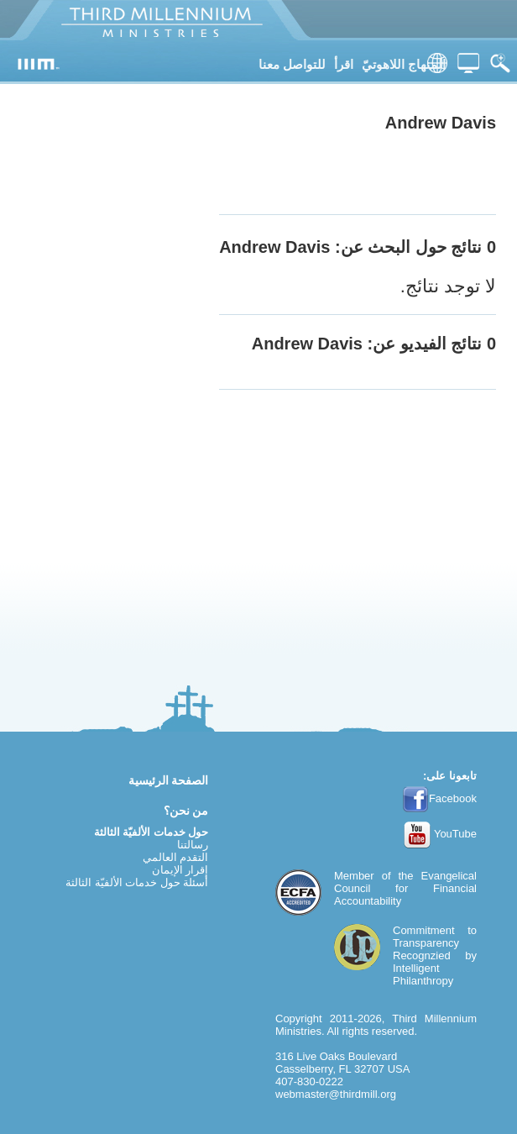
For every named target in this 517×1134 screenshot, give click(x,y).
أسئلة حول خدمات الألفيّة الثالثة (136, 882)
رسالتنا (192, 844)
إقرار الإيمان (180, 870)
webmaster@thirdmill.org (335, 1094)
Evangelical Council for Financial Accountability (405, 888)
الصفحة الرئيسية (168, 780)
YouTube (440, 833)
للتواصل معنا (292, 64)
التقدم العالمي (176, 857)
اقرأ (343, 64)
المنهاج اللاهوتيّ (404, 64)
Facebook (439, 798)
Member (354, 875)
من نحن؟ (186, 810)
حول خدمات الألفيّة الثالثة (151, 832)
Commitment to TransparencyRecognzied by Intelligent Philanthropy (435, 955)
